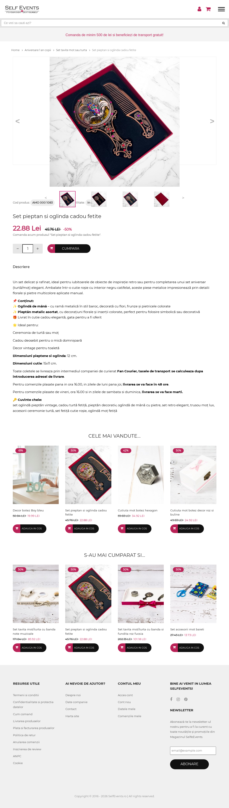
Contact (70, 709)
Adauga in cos (32, 528)
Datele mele (126, 709)
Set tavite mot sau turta (73, 50)
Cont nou (124, 702)
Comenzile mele (129, 716)
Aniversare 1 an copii (39, 50)
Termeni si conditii (26, 695)
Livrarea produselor (27, 721)
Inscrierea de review (27, 749)
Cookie (18, 763)
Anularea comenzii (26, 742)
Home (17, 50)
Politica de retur (24, 735)
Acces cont (125, 695)
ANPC (17, 756)
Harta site (72, 716)
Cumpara (70, 248)
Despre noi (73, 695)
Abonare (189, 764)
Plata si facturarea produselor (33, 728)
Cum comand (22, 714)
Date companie (76, 702)
